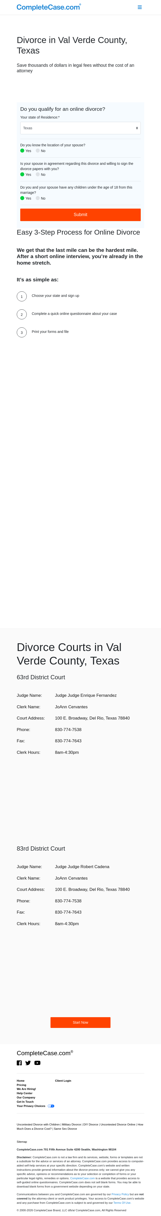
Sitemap (22, 1141)
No (43, 151)
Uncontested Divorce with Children (38, 1124)
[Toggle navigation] (139, 7)
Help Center (24, 1093)
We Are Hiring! (26, 1088)
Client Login (63, 1080)
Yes (28, 151)
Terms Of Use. (122, 1202)
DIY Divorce (91, 1124)
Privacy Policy (120, 1194)
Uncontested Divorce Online (118, 1124)
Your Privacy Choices (31, 1105)
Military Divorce (72, 1124)
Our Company (26, 1097)
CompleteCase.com (45, 1053)
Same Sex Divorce (65, 1128)
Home (20, 1080)
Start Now (80, 1022)
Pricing (21, 1084)
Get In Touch (25, 1101)
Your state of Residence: (40, 117)
